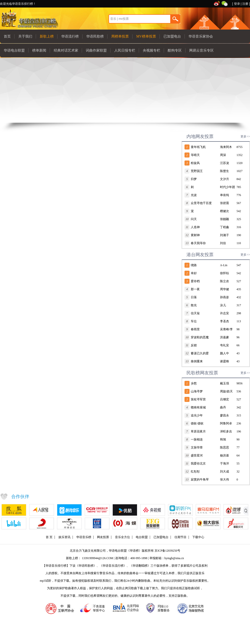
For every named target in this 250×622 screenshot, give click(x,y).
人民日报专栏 (124, 50)
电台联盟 (142, 537)
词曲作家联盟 (96, 50)
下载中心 (198, 537)
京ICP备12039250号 (167, 550)
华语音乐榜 (83, 537)
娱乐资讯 (64, 537)
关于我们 (25, 36)
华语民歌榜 (95, 36)
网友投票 (103, 537)
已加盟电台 (172, 36)
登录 (237, 4)
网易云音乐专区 (201, 50)
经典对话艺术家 (66, 50)
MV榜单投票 (146, 36)
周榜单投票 (120, 36)
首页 (7, 36)
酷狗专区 (175, 50)
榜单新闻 (39, 50)
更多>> (245, 136)
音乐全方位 (122, 537)
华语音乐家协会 (200, 36)
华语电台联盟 (14, 50)
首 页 (49, 537)
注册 (245, 4)
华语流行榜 (70, 36)
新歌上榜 (47, 36)
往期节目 (180, 537)
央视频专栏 (151, 50)
